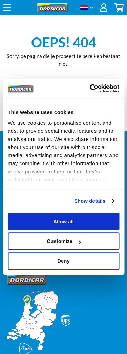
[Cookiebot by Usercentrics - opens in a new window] (90, 88)
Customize (64, 241)
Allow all (63, 221)
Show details (90, 201)
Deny (63, 261)
